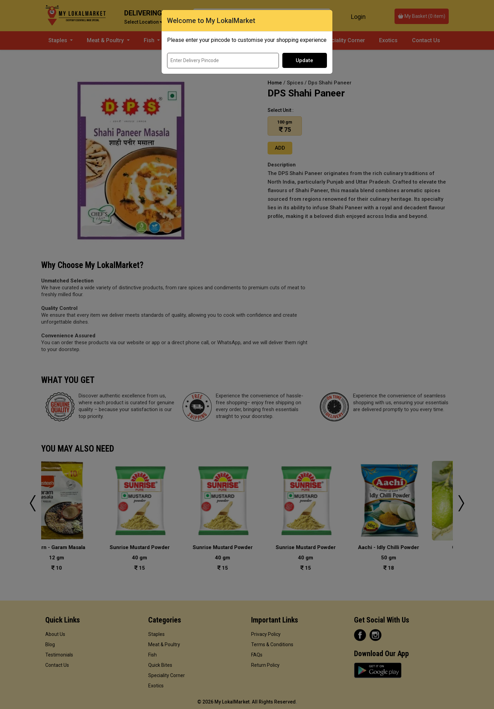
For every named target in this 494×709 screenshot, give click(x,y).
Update (304, 60)
